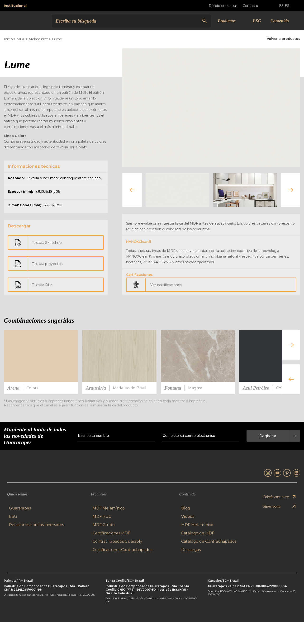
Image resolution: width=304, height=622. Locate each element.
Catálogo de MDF (197, 533)
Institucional (15, 6)
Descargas (191, 549)
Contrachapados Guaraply (117, 541)
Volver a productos (283, 39)
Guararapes (20, 508)
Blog (185, 508)
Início (8, 39)
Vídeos (187, 516)
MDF (21, 39)
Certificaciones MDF (111, 533)
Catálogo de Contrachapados (208, 541)
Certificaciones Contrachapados (122, 549)
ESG (257, 21)
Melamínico (38, 39)
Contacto (254, 6)
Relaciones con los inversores (36, 525)
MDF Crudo (104, 525)
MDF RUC (102, 516)
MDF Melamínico (109, 508)
